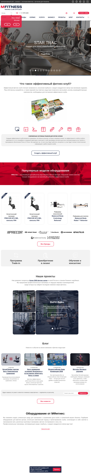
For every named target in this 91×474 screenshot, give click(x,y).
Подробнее (45, 54)
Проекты (61, 17)
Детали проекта (57, 315)
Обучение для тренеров (42, 1)
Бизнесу (17, 1)
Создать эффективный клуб (45, 153)
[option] (11, 208)
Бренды (23, 17)
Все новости (45, 401)
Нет (16, 24)
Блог (71, 17)
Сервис (33, 17)
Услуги (42, 17)
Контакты (80, 17)
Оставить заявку (83, 13)
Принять (57, 469)
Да (7, 24)
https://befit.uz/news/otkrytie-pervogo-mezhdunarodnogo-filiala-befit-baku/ (58, 307)
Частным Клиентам (27, 1)
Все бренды (45, 244)
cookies (43, 468)
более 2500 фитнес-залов (38, 280)
